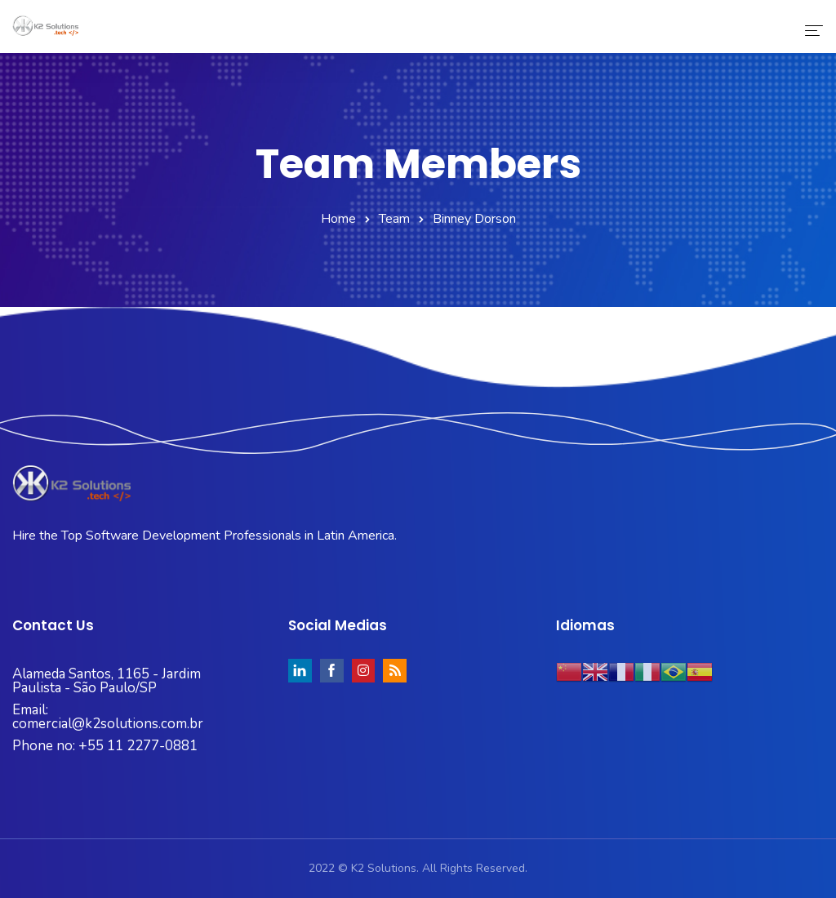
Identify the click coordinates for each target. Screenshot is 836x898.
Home (338, 219)
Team (394, 219)
